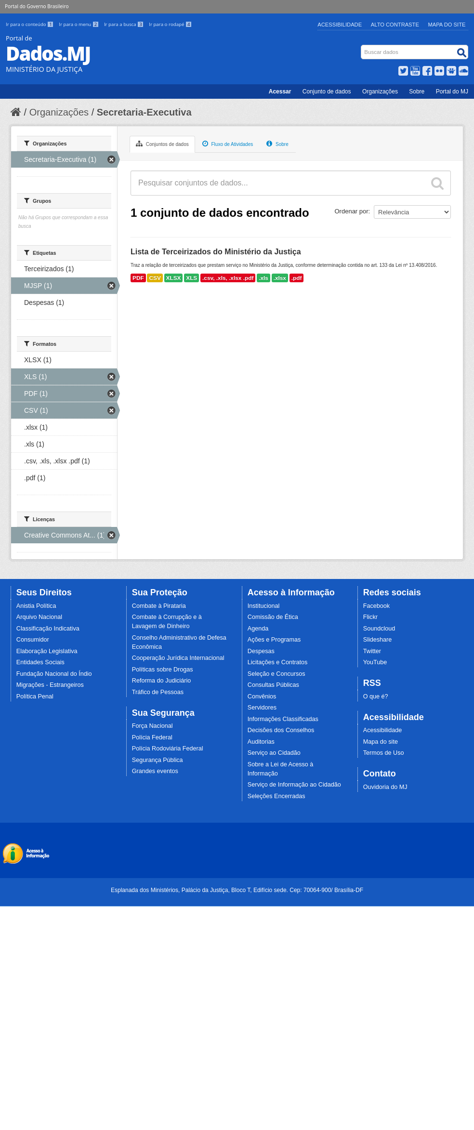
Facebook (376, 606)
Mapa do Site (447, 24)
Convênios (262, 696)
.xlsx (280, 278)
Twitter (372, 651)
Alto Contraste (395, 24)
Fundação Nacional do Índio (54, 673)
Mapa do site (380, 741)
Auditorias (261, 741)
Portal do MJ (452, 91)
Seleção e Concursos (276, 673)
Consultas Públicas (273, 685)
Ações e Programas (274, 639)
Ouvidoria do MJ (385, 787)
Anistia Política (36, 606)
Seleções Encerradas (276, 796)
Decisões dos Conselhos (281, 730)
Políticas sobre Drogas (162, 669)
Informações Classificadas (283, 719)
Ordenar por (352, 211)
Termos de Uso (383, 752)
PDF (138, 278)
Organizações (380, 91)
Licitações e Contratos (278, 662)
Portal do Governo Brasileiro (36, 6)
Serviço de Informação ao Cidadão (294, 784)
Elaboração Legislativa (47, 651)
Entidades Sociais (40, 662)
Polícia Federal (152, 737)
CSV (154, 278)
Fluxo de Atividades (227, 143)
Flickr (370, 617)
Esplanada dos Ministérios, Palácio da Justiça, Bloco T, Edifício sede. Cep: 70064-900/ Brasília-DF (237, 890)
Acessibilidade (339, 24)
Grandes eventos (155, 771)
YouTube (375, 662)
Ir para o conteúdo (30, 24)
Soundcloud (379, 628)
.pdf (296, 278)
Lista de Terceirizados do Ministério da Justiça (216, 252)
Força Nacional (152, 726)
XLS (191, 278)
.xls (263, 278)
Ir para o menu (79, 24)
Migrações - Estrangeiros (50, 685)
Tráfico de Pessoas (158, 692)
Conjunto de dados (327, 91)
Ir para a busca (124, 24)
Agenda (258, 628)
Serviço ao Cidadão (274, 752)
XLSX (173, 278)
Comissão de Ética (273, 617)
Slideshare (377, 639)
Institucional (264, 606)
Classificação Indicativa (47, 628)
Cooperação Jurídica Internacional (178, 658)
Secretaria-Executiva (144, 112)
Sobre (416, 91)
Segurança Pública (157, 760)
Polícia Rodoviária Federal (167, 748)
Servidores (262, 707)
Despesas (261, 651)
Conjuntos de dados (162, 143)
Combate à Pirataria (159, 606)
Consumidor (32, 639)
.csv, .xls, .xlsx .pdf (227, 278)
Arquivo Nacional (39, 617)
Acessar (280, 91)
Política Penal (34, 696)
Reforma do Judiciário (161, 680)
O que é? (375, 696)
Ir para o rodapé (170, 24)
